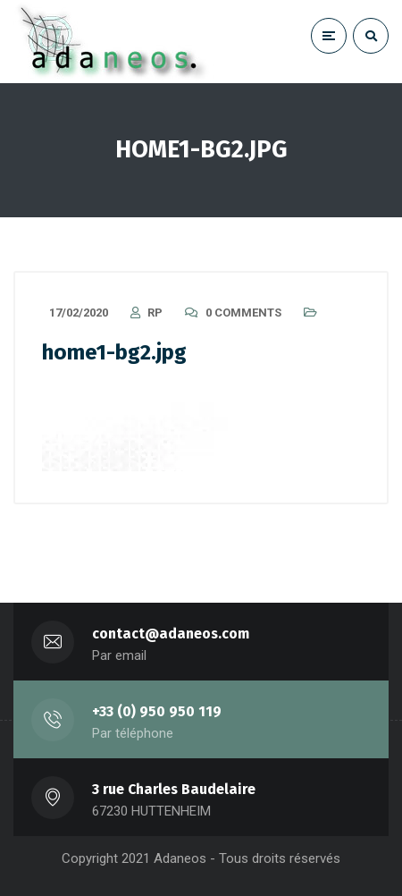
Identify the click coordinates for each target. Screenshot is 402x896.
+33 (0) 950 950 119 (157, 711)
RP (155, 312)
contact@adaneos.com (170, 633)
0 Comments (243, 312)
